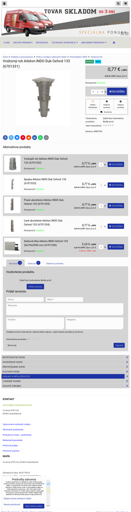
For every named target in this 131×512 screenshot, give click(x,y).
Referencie (42, 42)
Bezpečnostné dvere (66, 357)
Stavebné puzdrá (66, 381)
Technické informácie (65, 42)
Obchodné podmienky (94, 42)
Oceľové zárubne (66, 386)
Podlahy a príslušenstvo (66, 376)
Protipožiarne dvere (66, 366)
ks (102, 164)
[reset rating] (28, 339)
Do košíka (117, 91)
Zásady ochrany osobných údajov (17, 498)
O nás (7, 42)
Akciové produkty (23, 42)
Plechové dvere (66, 371)
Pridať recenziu (35, 286)
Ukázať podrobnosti (12, 504)
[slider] (108, 125)
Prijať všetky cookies (33, 506)
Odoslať (119, 345)
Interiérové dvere (66, 362)
